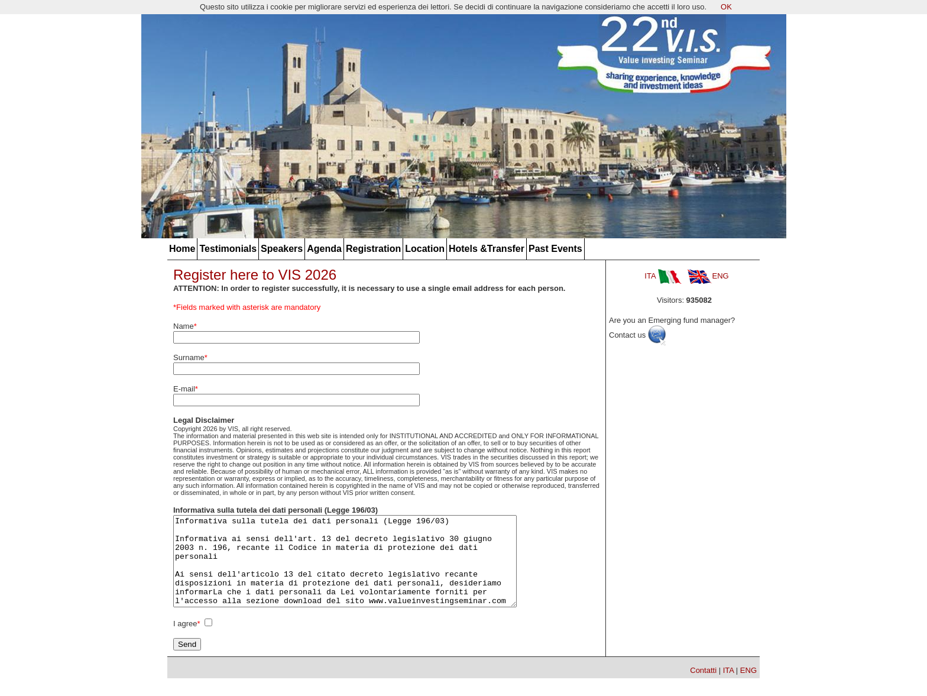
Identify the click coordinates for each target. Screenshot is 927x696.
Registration (373, 249)
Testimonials (228, 249)
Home (182, 249)
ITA (662, 275)
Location (425, 249)
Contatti (703, 688)
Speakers (282, 249)
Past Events (555, 249)
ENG (708, 275)
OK (726, 6)
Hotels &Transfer (486, 249)
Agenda (324, 249)
